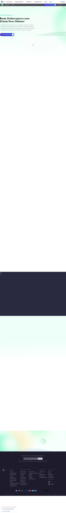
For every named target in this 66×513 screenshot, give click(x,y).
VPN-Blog (30, 474)
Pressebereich (50, 474)
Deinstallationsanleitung (43, 477)
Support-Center (41, 471)
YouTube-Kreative (51, 477)
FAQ (13, 4)
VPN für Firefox (22, 480)
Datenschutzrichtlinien (55, 494)
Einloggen (63, 1)
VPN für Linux (22, 481)
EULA (60, 494)
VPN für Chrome (23, 478)
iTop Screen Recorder (13, 473)
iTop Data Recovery (13, 478)
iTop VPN (11, 471)
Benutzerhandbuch (42, 474)
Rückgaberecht (48, 494)
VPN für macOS (22, 473)
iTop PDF (11, 481)
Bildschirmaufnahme (32, 478)
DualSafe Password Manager (14, 483)
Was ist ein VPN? (31, 471)
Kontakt (49, 473)
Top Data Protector (13, 480)
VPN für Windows (23, 471)
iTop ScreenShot (12, 477)
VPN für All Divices (23, 484)
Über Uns (49, 471)
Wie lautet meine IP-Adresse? (33, 473)
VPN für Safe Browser (23, 483)
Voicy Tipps (30, 477)
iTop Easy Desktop (13, 474)
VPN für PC (22, 474)
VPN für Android (23, 477)
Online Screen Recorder (13, 484)
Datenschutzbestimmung (9, 509)
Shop (51, 1)
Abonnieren (40, 458)
